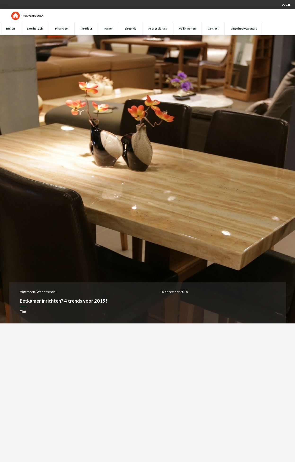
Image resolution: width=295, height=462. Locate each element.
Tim (23, 311)
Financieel (61, 28)
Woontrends (45, 292)
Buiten (10, 28)
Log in (286, 4)
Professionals (157, 28)
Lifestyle (130, 28)
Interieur (86, 28)
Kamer (108, 28)
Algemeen (27, 292)
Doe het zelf (35, 28)
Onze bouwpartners (244, 28)
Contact (213, 28)
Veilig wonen (187, 28)
